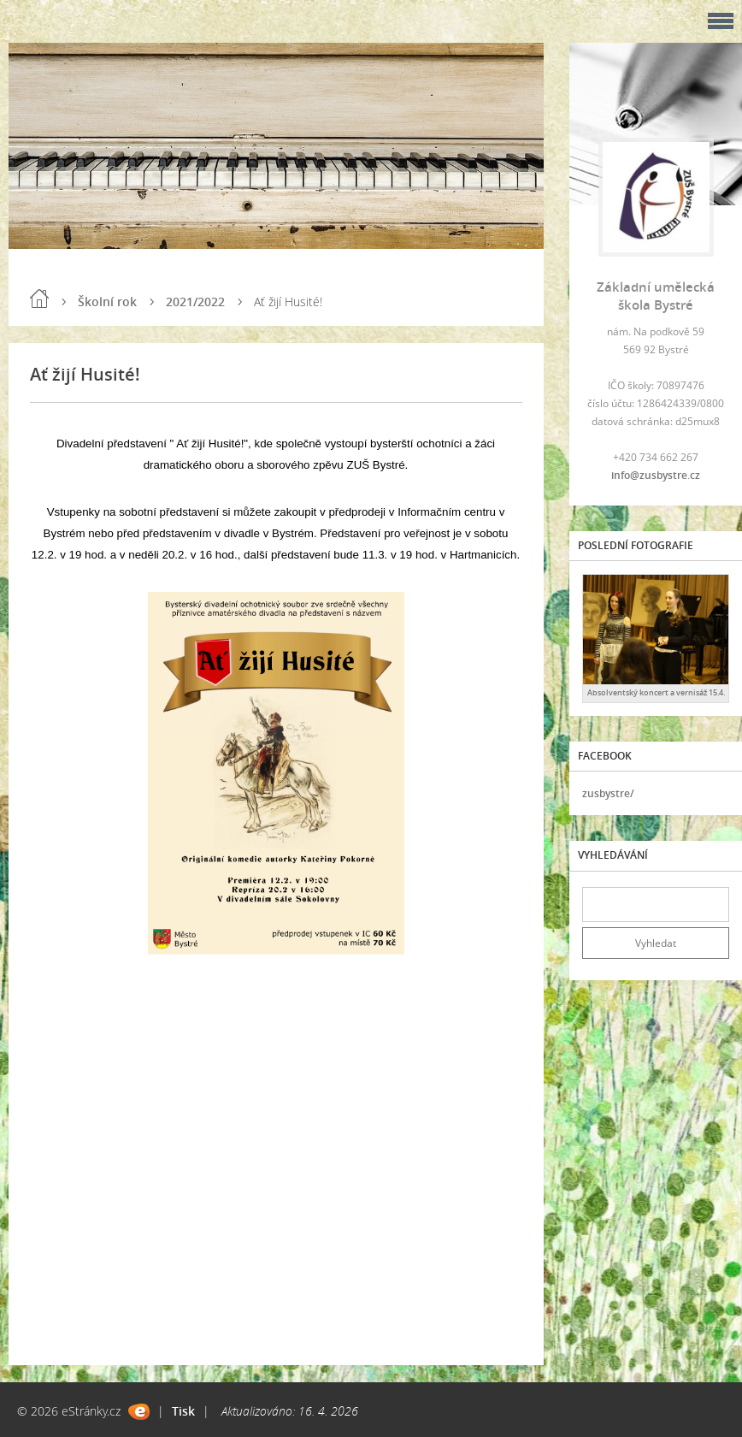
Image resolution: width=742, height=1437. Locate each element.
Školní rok (107, 301)
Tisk (183, 1411)
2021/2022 (195, 301)
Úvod (39, 298)
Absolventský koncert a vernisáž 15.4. (656, 692)
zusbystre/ (608, 793)
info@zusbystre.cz (655, 475)
